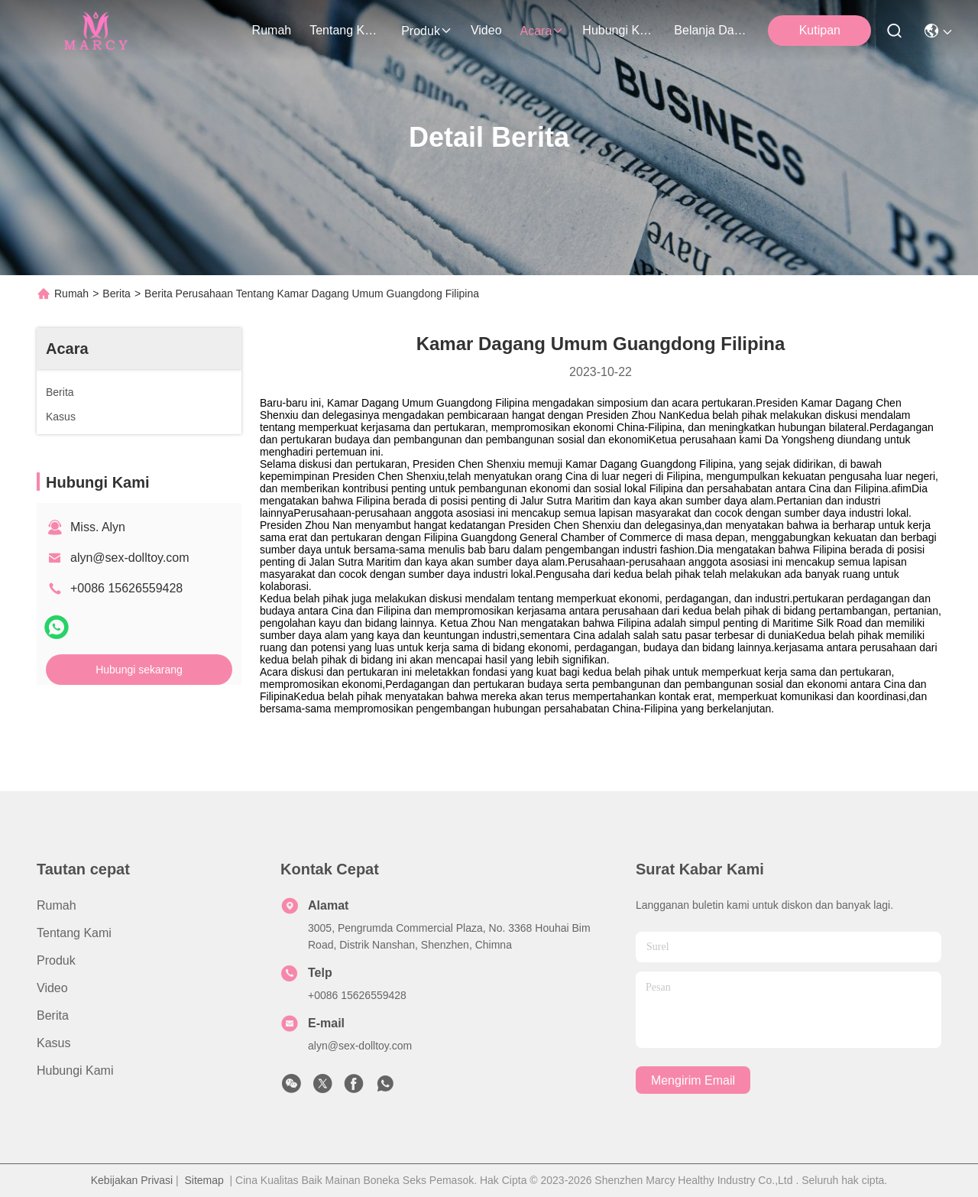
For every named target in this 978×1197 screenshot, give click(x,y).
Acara (542, 30)
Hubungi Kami (619, 30)
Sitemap (203, 1180)
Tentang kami (346, 30)
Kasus (53, 1042)
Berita (116, 293)
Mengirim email (693, 1080)
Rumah (272, 30)
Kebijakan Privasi (132, 1180)
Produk (426, 30)
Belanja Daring (710, 30)
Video (486, 30)
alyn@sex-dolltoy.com (129, 557)
